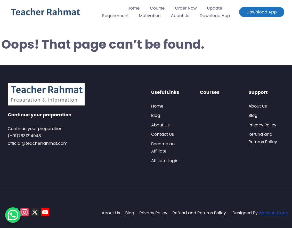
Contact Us (162, 134)
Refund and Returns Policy (199, 213)
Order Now (186, 8)
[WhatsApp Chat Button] (13, 215)
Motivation (150, 16)
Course (157, 8)
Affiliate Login (165, 161)
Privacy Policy (262, 125)
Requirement (115, 16)
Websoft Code (273, 213)
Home (133, 8)
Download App (215, 16)
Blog (155, 115)
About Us (180, 16)
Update (214, 8)
